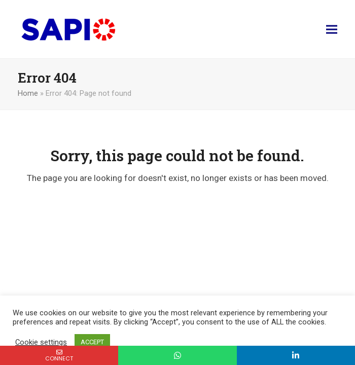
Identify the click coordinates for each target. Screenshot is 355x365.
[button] (331, 29)
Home (28, 93)
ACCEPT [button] (92, 342)
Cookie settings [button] (41, 342)
